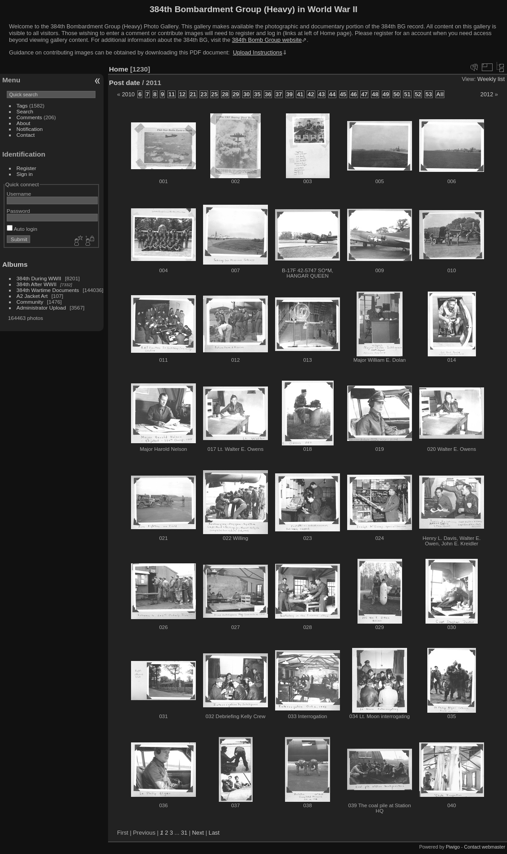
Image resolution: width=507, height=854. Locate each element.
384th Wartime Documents (48, 290)
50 (397, 94)
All (440, 94)
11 (171, 94)
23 (203, 94)
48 (375, 94)
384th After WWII (37, 284)
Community (30, 302)
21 (193, 94)
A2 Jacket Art (32, 296)
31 (184, 832)
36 (268, 94)
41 (300, 94)
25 (214, 94)
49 (386, 94)
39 (289, 94)
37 (279, 94)
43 (321, 94)
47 (364, 94)
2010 (128, 94)
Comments (29, 117)
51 (407, 94)
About (24, 123)
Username (19, 194)
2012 (486, 94)
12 (182, 94)
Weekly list (491, 79)
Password (18, 211)
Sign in (25, 174)
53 (429, 94)
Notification (30, 129)
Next (198, 832)
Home (118, 69)
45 (343, 94)
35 (257, 94)
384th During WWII (39, 278)
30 (246, 94)
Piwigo (453, 847)
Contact (26, 135)
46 (353, 94)
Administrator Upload (41, 307)
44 (332, 94)
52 (418, 94)
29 (236, 94)
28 (225, 94)
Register (26, 168)
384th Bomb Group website (267, 39)
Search (25, 111)
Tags (22, 105)
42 (311, 94)
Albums (14, 264)
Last (213, 832)
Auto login (22, 229)
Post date (124, 82)
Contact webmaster (484, 847)
